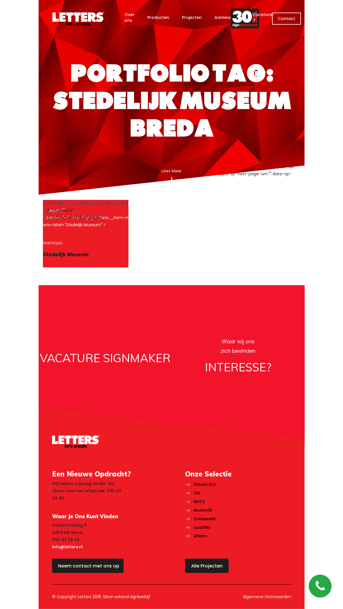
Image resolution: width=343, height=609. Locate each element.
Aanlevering (227, 17)
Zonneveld (204, 519)
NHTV (199, 501)
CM (197, 493)
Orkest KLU (205, 484)
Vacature (262, 14)
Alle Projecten (207, 566)
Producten (158, 17)
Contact (286, 18)
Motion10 (203, 510)
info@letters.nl (67, 547)
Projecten (192, 17)
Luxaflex (202, 527)
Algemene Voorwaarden (267, 597)
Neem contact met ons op (88, 566)
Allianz (200, 536)
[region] (86, 234)
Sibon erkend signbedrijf (126, 597)
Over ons (129, 17)
